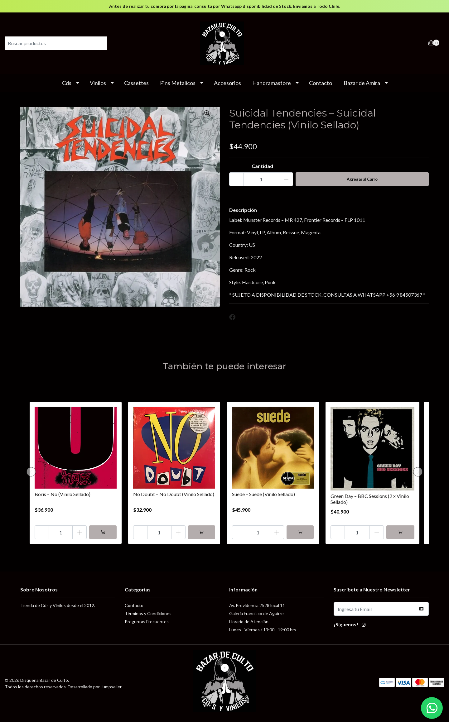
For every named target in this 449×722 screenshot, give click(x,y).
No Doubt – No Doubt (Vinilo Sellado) (173, 494)
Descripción (243, 210)
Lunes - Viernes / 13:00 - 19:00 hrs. (263, 629)
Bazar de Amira (362, 82)
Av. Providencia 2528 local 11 (257, 605)
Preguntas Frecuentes (147, 621)
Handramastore (271, 82)
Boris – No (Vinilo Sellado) (62, 494)
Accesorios (227, 82)
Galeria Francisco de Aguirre (256, 613)
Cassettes (136, 82)
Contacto (320, 82)
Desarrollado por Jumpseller (95, 686)
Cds (66, 82)
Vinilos (98, 82)
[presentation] (31, 471)
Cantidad (262, 166)
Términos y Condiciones (148, 613)
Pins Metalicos (178, 82)
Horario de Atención (248, 621)
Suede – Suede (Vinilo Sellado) (263, 494)
